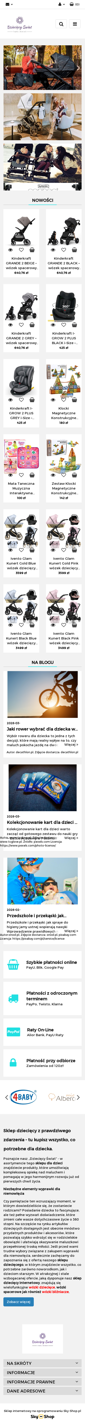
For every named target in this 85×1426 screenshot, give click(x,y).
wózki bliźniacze (55, 1292)
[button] (74, 4)
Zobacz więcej (18, 1302)
